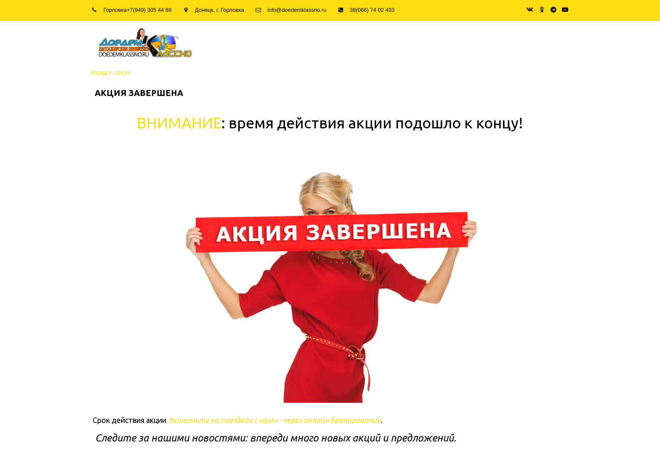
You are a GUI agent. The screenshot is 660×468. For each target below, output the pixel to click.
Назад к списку (110, 72)
